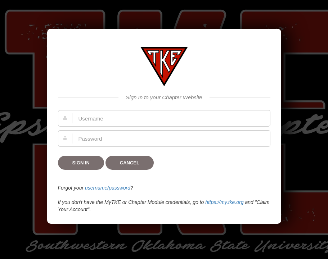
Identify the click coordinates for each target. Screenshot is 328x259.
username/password (107, 188)
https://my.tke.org (224, 202)
